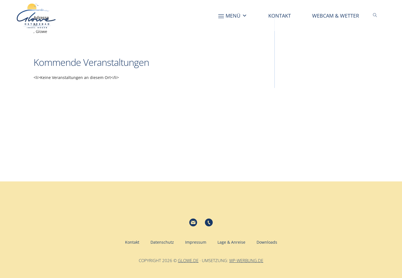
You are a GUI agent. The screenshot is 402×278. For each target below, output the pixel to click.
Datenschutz (162, 242)
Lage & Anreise (231, 242)
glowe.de (188, 260)
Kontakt (279, 15)
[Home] (201, 15)
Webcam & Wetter (335, 15)
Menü (236, 15)
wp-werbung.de (246, 260)
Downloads (267, 242)
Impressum (195, 242)
